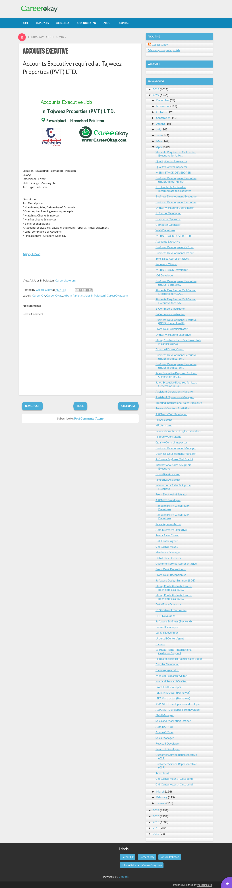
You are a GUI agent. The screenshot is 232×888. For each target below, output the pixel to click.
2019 (156, 822)
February (161, 797)
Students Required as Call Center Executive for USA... (176, 153)
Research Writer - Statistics (173, 408)
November (163, 106)
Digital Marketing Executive (173, 334)
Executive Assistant (168, 474)
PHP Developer (165, 615)
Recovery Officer (166, 264)
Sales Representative (168, 524)
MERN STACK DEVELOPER (173, 172)
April (159, 147)
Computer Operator (168, 219)
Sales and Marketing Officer (173, 720)
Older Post (128, 406)
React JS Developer (168, 743)
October (161, 112)
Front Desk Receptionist (171, 569)
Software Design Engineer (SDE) (175, 580)
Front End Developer (168, 687)
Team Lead (162, 773)
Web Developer (165, 230)
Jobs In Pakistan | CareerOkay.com (106, 295)
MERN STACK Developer (172, 269)
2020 (156, 816)
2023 (156, 89)
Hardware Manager (168, 552)
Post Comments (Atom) (88, 418)
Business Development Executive (176, 196)
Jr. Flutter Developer (168, 213)
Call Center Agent (167, 541)
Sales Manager (165, 737)
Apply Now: (31, 254)
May (159, 141)
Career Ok (38, 295)
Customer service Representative (176, 563)
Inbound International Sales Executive (179, 402)
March (160, 791)
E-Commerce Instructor (170, 308)
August (160, 123)
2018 (156, 827)
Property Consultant (168, 436)
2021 (156, 810)
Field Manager (165, 715)
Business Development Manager (176, 448)
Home (80, 406)
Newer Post (32, 406)
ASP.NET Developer (168, 500)
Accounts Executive (45, 51)
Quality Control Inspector (171, 161)
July (158, 129)
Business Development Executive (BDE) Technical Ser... (176, 356)
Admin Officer (164, 726)
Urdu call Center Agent (170, 638)
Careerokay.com (65, 280)
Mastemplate (204, 884)
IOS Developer (165, 275)
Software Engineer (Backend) (174, 621)
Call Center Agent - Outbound (174, 778)
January (161, 803)
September (163, 117)
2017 (156, 833)
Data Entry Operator (168, 558)
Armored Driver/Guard (170, 349)
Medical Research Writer (171, 675)
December (162, 100)
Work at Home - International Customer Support (174, 651)
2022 (156, 95)
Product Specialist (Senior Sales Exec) (179, 658)
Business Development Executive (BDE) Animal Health (176, 179)
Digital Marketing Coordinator (175, 207)
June (159, 135)
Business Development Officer (175, 247)
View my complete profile (164, 50)
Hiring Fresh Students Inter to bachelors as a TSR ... (174, 587)
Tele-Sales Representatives (172, 258)
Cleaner (160, 644)
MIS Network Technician (171, 610)
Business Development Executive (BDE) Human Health (176, 321)
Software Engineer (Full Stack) (174, 459)
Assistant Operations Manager (175, 391)
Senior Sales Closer (167, 535)
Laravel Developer (167, 627)
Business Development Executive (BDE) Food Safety (176, 282)
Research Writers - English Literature (178, 431)
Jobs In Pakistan (73, 295)
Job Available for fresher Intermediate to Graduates (173, 188)
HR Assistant (164, 419)
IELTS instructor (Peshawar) (173, 692)
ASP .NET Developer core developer (178, 704)
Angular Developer (167, 664)
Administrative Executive (171, 529)
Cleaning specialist (167, 670)
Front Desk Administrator (172, 328)
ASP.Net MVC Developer (171, 414)
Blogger (124, 876)
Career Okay (54, 295)
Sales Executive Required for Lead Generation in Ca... (176, 374)
